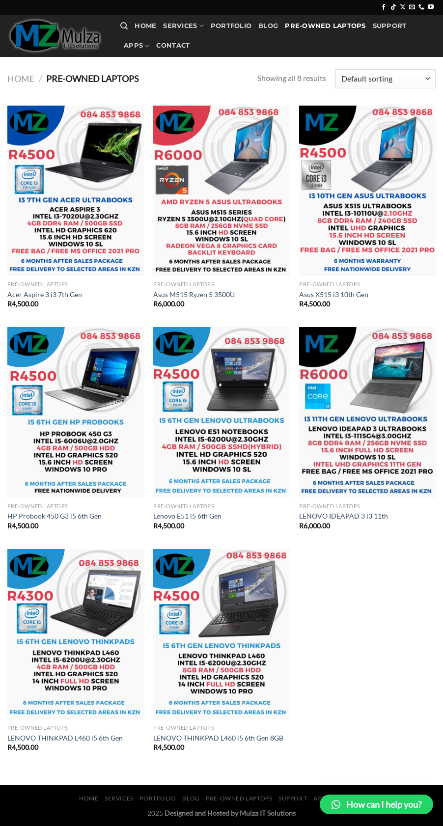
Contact (173, 45)
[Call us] (421, 7)
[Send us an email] (412, 7)
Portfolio (231, 25)
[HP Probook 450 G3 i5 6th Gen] (75, 412)
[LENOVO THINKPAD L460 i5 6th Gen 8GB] (221, 634)
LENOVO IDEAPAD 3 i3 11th (343, 516)
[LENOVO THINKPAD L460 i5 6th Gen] (75, 634)
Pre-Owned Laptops (325, 25)
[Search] (124, 26)
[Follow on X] (403, 7)
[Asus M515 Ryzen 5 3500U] (221, 191)
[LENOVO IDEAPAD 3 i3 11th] (367, 412)
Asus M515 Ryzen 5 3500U (194, 294)
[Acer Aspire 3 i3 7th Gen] (75, 191)
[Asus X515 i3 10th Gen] (367, 191)
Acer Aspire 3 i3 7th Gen (44, 294)
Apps (136, 46)
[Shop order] (385, 78)
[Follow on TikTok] (393, 7)
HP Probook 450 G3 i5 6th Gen (54, 516)
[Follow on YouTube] (431, 7)
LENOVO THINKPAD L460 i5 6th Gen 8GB (218, 738)
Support (390, 25)
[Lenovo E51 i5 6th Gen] (221, 412)
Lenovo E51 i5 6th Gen (187, 516)
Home (145, 25)
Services (183, 25)
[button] (376, 804)
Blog (268, 25)
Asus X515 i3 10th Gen (333, 294)
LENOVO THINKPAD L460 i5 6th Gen (65, 738)
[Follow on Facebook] (384, 7)
